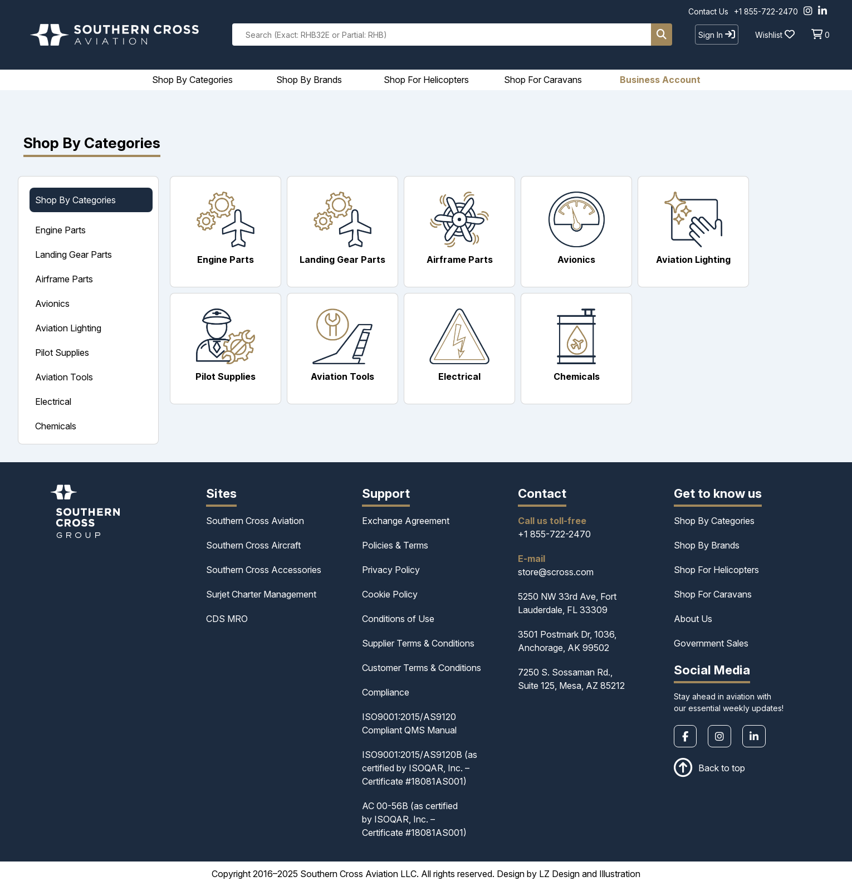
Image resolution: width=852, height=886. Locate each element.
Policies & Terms (395, 545)
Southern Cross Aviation (255, 520)
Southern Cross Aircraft (253, 545)
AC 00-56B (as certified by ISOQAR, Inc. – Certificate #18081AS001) (414, 819)
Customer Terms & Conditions (421, 667)
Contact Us (708, 11)
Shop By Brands (707, 545)
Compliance (385, 692)
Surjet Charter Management (261, 594)
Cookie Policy (390, 594)
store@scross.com (556, 571)
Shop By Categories (714, 520)
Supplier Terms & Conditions (418, 643)
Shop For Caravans (713, 594)
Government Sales (711, 643)
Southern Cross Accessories (263, 569)
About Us (693, 618)
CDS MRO (227, 618)
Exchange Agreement (405, 520)
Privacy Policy (391, 569)
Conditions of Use (398, 618)
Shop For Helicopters (716, 569)
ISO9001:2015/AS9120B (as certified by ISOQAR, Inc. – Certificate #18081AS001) (419, 768)
